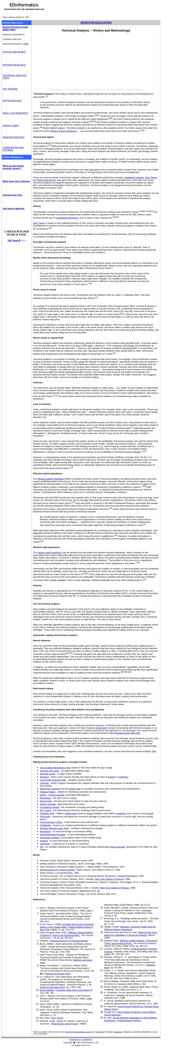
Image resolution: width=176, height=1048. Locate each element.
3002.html (101, 728)
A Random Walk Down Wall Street (72, 990)
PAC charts (45, 810)
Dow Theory (39, 223)
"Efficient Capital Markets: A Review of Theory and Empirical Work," (66, 934)
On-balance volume (49, 807)
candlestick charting (134, 177)
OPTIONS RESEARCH (14, 65)
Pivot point (45, 816)
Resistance (45, 831)
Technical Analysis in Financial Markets (69, 940)
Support (44, 840)
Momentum (45, 798)
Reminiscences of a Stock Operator (57, 870)
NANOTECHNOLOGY (14, 137)
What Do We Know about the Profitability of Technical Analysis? (130, 933)
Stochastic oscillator (49, 837)
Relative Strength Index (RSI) (54, 828)
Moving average (48, 804)
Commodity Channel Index (53, 780)
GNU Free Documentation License (78, 1032)
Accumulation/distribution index (55, 767)
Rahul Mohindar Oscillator (53, 834)
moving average (56, 795)
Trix (41, 847)
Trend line (45, 843)
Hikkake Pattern (48, 792)
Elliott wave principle (50, 788)
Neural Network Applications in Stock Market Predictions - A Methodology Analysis (130, 1019)
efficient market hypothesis (63, 131)
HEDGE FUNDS (11, 125)
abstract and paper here (58, 973)
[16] (121, 313)
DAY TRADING (10, 89)
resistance (123, 777)
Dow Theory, (151, 177)
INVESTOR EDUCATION (95, 22)
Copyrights (100, 1032)
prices (90, 813)
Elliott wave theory (46, 180)
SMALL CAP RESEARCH (15, 113)
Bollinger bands (47, 774)
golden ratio (75, 788)
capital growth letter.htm (128, 733)
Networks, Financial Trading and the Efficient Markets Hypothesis (130, 928)
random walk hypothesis (49, 552)
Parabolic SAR (47, 813)
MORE (25, 44)
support (111, 777)
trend (150, 813)
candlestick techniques (67, 217)
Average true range (49, 770)
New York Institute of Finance (109, 879)
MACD (43, 795)
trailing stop (70, 813)
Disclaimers (117, 1032)
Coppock (44, 783)
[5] (98, 891)
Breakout (44, 777)
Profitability (45, 825)
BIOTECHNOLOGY (12, 100)
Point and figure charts (51, 822)
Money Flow (46, 801)
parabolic (121, 813)
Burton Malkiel (47, 990)
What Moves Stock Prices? (65, 1023)
